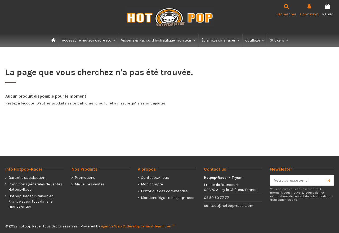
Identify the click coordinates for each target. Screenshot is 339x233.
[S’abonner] (327, 180)
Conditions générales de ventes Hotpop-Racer (35, 187)
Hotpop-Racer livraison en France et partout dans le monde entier (30, 201)
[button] (88, 40)
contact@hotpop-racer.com (228, 205)
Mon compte (152, 184)
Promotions (85, 177)
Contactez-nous (155, 177)
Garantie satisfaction (26, 177)
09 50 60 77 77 (216, 197)
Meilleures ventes (90, 184)
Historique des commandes (164, 191)
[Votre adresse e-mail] (296, 180)
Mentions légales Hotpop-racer (168, 197)
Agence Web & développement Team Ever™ (137, 226)
